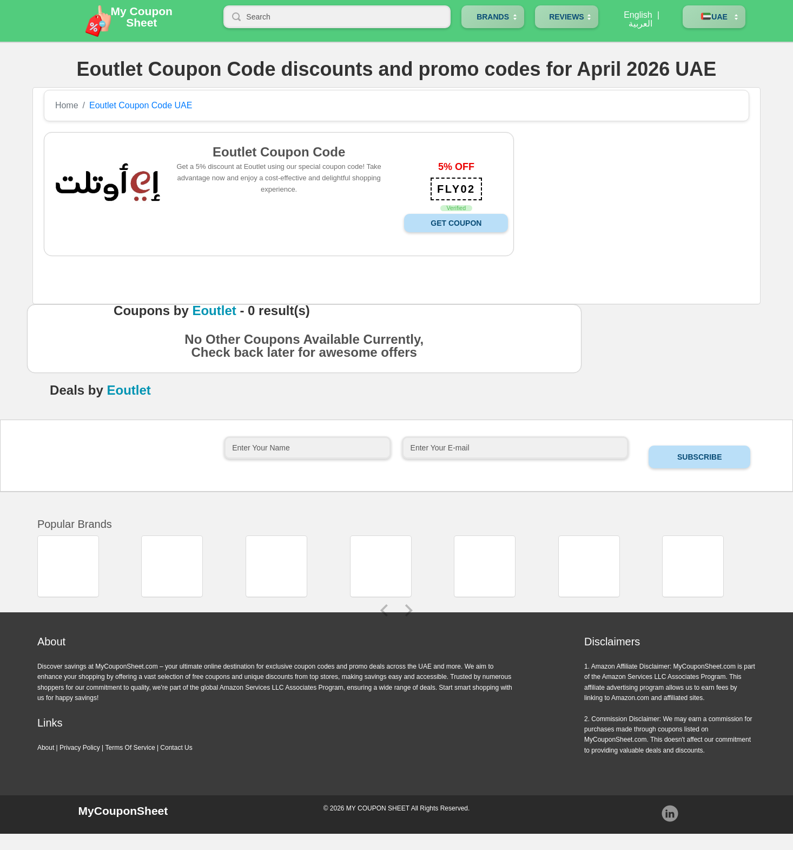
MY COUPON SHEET (377, 808)
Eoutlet (214, 310)
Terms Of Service (130, 747)
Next (409, 610)
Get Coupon (456, 223)
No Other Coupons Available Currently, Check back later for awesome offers (304, 349)
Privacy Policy (80, 747)
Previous (384, 610)
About (45, 747)
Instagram (670, 813)
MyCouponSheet (123, 810)
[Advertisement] (629, 208)
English (638, 15)
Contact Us (176, 747)
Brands (493, 16)
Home (66, 105)
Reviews (566, 16)
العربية (640, 23)
